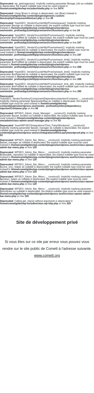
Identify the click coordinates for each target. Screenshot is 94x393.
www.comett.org (47, 255)
